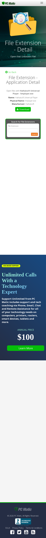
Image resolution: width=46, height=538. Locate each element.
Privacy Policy (17, 528)
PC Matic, (18, 515)
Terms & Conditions (34, 528)
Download (23, 109)
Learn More (26, 348)
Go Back (10, 72)
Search (34, 134)
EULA (7, 528)
